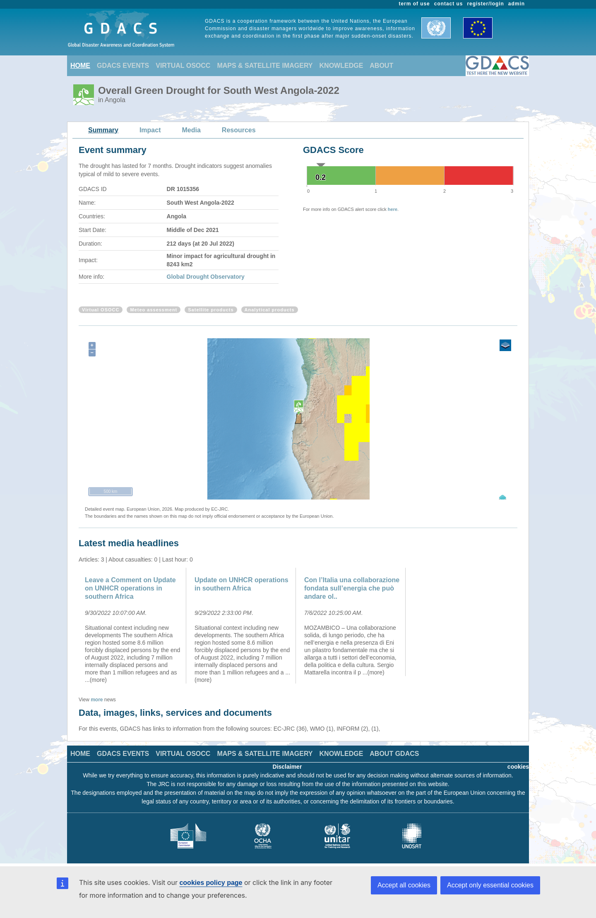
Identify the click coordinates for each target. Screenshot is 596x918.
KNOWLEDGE (341, 65)
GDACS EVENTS (123, 65)
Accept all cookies (403, 885)
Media (191, 130)
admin (516, 4)
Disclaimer (287, 766)
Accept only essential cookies (490, 885)
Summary (103, 130)
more (97, 700)
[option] (133, 626)
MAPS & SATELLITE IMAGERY (264, 65)
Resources (239, 130)
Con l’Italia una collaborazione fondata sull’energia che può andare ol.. (351, 588)
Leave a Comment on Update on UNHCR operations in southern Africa (130, 588)
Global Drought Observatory (206, 276)
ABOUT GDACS (394, 753)
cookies (518, 766)
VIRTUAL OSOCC (183, 65)
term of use (414, 4)
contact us (448, 4)
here (392, 209)
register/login (485, 4)
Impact (150, 130)
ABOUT (381, 65)
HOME (80, 65)
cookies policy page (210, 882)
